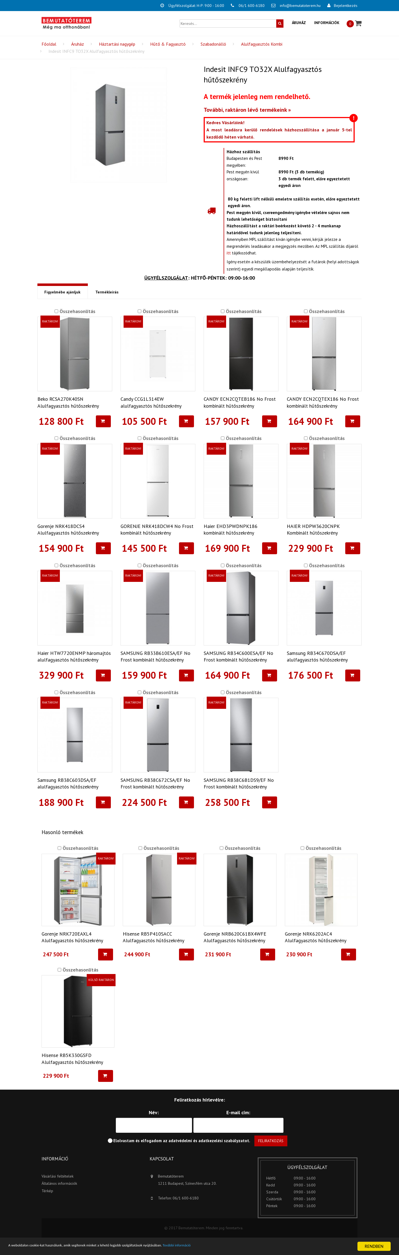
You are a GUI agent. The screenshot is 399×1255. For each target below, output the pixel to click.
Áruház (299, 22)
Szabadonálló (213, 44)
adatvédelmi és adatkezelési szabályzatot (208, 1141)
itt (229, 253)
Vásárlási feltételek (57, 1176)
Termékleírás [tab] (106, 292)
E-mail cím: (238, 1113)
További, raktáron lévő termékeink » (247, 109)
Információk (326, 22)
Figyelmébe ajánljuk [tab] (62, 292)
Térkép (47, 1191)
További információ (227, 1247)
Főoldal (49, 44)
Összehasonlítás (76, 311)
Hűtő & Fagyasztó (168, 44)
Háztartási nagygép (117, 44)
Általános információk (59, 1183)
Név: (154, 1113)
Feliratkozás (270, 1141)
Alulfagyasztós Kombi (261, 44)
